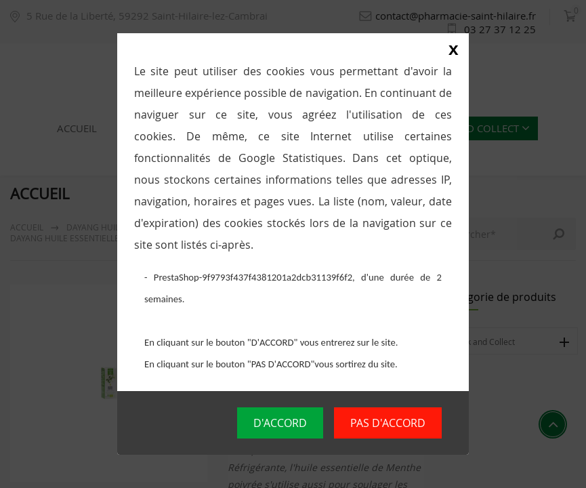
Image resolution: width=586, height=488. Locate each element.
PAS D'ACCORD (387, 422)
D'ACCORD (280, 422)
